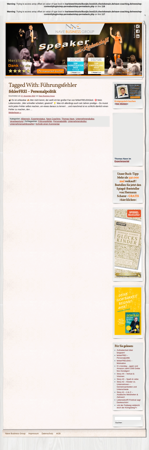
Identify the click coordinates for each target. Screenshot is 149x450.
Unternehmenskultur (85, 119)
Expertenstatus (38, 119)
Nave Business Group (47, 96)
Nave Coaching (53, 119)
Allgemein (25, 119)
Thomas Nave (68, 119)
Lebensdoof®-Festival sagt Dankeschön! (129, 401)
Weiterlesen (15, 112)
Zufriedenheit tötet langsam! (125, 351)
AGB (58, 433)
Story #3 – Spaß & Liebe (127, 379)
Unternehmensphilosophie (22, 124)
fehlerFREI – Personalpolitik (32, 92)
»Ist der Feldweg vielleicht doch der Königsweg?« (128, 406)
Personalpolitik (60, 121)
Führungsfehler (45, 121)
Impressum (33, 433)
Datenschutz (47, 433)
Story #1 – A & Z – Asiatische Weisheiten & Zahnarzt (127, 394)
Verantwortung (16, 121)
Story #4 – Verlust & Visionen (125, 375)
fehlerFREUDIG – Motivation (124, 362)
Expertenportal (122, 161)
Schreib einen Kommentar (48, 124)
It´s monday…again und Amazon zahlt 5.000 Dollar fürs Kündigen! (128, 368)
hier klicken (121, 104)
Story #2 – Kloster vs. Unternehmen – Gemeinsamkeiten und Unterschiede (127, 385)
